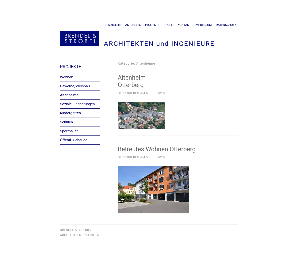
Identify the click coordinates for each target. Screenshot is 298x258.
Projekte (152, 25)
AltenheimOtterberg (131, 81)
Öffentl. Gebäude (73, 140)
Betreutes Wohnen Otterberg (156, 148)
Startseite (113, 25)
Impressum (203, 25)
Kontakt (184, 25)
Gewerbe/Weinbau (75, 86)
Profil (168, 25)
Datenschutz (226, 25)
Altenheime (69, 95)
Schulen (66, 122)
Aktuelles (133, 25)
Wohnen (66, 77)
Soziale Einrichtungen (77, 104)
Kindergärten (70, 113)
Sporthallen (69, 131)
